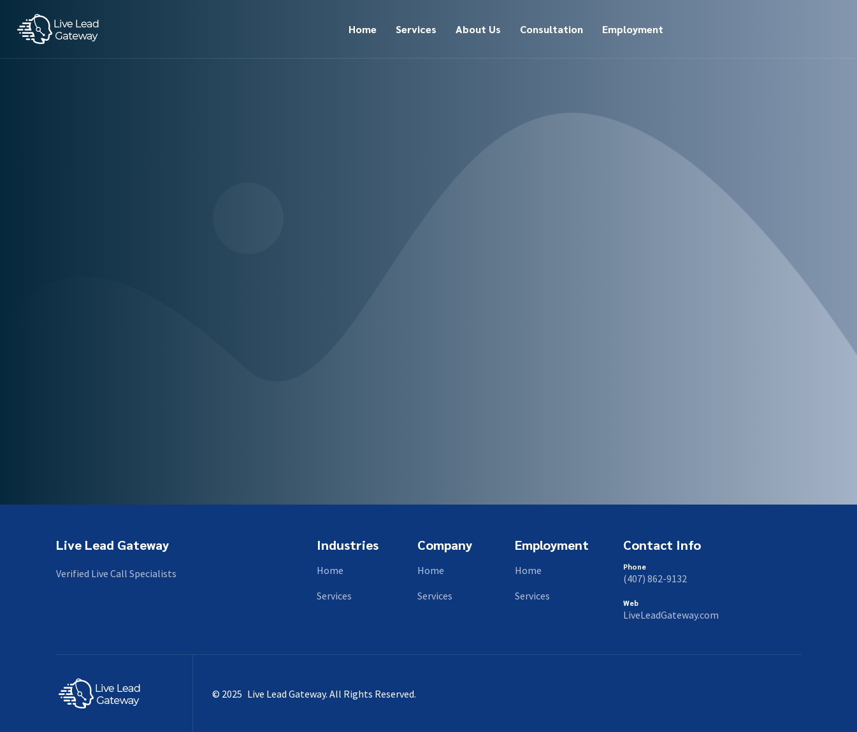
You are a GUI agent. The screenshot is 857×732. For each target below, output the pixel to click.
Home (363, 29)
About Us (478, 29)
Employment (632, 29)
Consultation (551, 29)
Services (416, 29)
